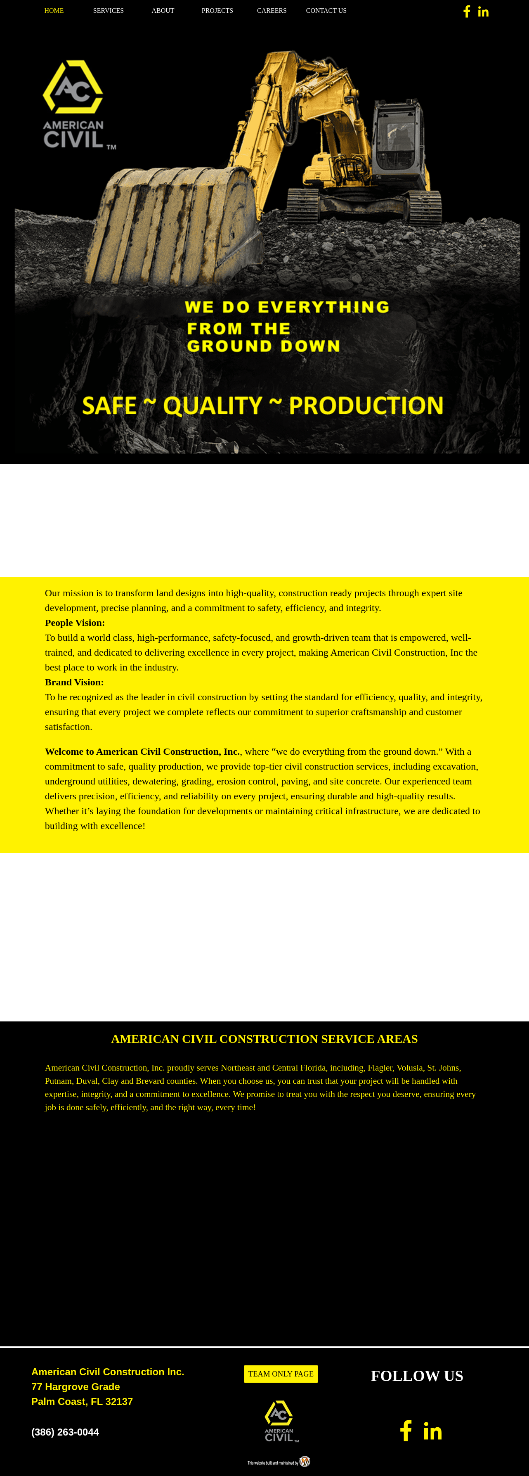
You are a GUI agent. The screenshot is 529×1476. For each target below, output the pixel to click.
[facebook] (467, 11)
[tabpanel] (264, 244)
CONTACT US (326, 10)
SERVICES (108, 10)
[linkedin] (483, 11)
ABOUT (162, 10)
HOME (54, 10)
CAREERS (272, 10)
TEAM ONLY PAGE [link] (281, 1373)
